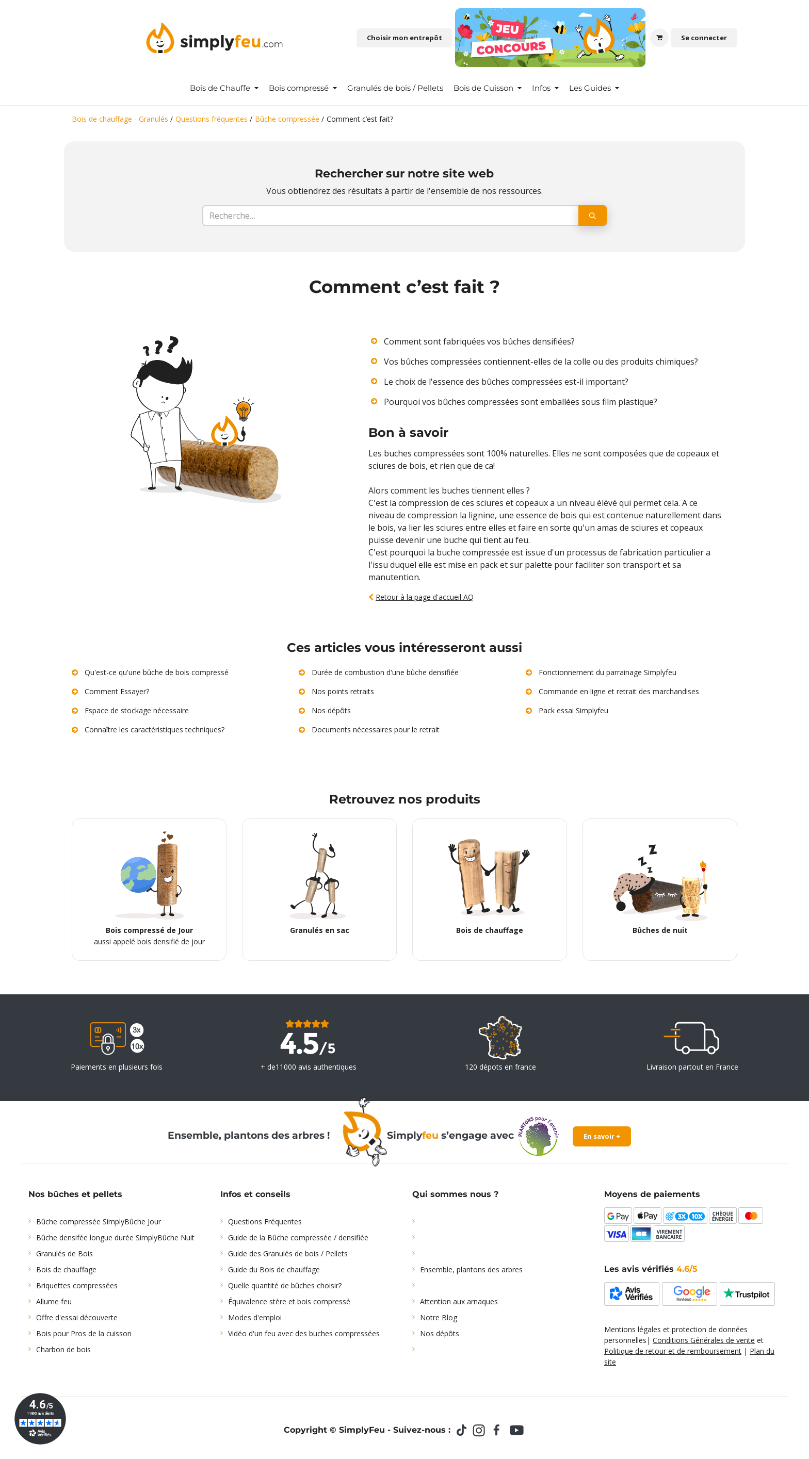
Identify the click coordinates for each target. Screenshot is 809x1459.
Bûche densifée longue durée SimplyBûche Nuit (115, 1237)
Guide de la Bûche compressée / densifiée (298, 1237)
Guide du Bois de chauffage (274, 1269)
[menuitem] (224, 88)
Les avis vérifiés (651, 1269)
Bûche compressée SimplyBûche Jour (98, 1221)
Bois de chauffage (66, 1269)
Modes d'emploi (255, 1317)
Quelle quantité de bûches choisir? (285, 1285)
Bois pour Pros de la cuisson (84, 1333)
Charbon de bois (63, 1349)
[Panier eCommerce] (659, 37)
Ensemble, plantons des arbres (471, 1269)
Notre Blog (438, 1317)
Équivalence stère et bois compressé (289, 1301)
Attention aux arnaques (459, 1301)
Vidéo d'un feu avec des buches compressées (304, 1333)
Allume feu (54, 1301)
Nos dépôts (439, 1333)
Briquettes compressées (77, 1285)
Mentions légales (632, 1329)
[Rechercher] (592, 215)
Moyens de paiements (652, 1194)
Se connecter (704, 37)
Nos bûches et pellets (75, 1194)
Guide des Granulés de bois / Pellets (288, 1253)
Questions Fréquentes (265, 1221)
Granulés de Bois (64, 1253)
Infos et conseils (255, 1194)
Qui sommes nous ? (455, 1194)
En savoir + (602, 1136)
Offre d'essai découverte (77, 1317)
